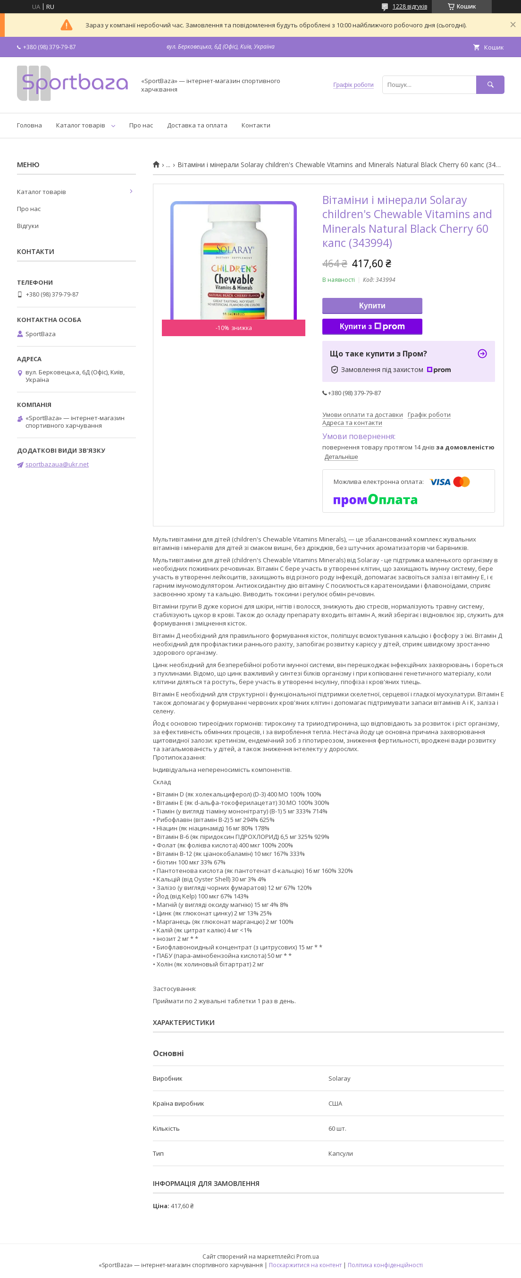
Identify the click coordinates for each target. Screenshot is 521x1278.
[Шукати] (490, 85)
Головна (29, 125)
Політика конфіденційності (385, 1265)
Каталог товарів (80, 125)
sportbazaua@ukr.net (57, 464)
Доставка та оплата (197, 125)
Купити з (372, 326)
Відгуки (28, 225)
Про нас (141, 125)
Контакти (256, 125)
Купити (372, 306)
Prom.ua (307, 1257)
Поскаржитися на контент (305, 1265)
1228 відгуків (410, 6)
